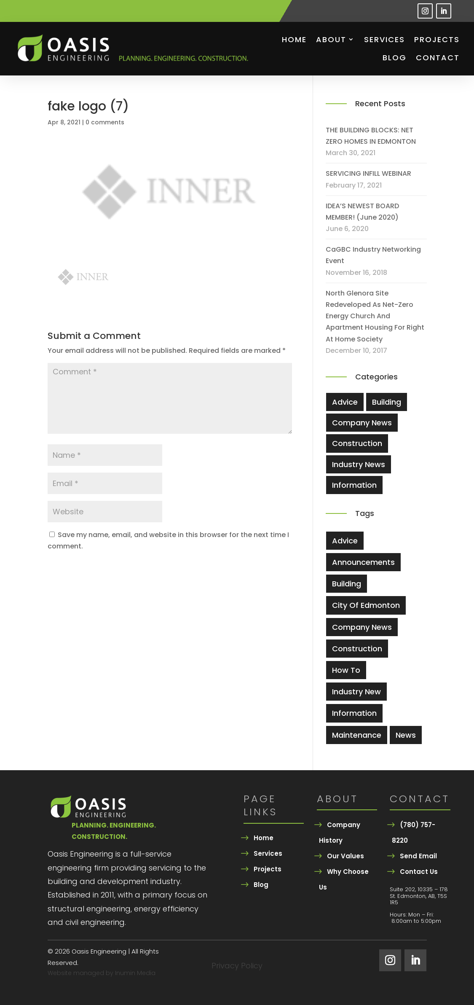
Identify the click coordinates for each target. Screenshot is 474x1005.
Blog (395, 57)
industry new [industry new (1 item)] (356, 691)
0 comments (105, 122)
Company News (362, 422)
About (331, 39)
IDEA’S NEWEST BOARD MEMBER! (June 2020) (362, 211)
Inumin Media (135, 973)
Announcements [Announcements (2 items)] (363, 562)
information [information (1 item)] (354, 713)
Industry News (358, 464)
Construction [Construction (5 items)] (357, 648)
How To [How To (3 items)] (346, 670)
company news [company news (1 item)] (362, 627)
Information (354, 485)
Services (384, 39)
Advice (345, 402)
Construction (357, 443)
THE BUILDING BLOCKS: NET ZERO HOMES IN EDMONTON (371, 135)
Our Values (345, 856)
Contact (438, 57)
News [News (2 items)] (406, 735)
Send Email (418, 856)
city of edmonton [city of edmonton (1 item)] (366, 605)
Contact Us (419, 871)
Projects (437, 39)
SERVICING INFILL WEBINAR (368, 173)
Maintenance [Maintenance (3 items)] (356, 735)
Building (386, 402)
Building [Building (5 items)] (346, 583)
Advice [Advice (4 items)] (345, 540)
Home (294, 39)
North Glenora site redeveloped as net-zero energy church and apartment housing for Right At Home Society (375, 316)
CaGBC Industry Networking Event (373, 255)
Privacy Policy (237, 967)
